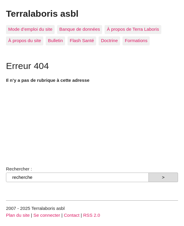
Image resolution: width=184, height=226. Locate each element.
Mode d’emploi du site (30, 29)
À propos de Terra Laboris (133, 29)
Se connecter (46, 215)
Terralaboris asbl (42, 13)
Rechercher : (19, 168)
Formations (136, 40)
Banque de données (79, 29)
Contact (71, 215)
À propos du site (24, 40)
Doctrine (109, 40)
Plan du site (18, 215)
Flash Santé (82, 40)
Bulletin (55, 40)
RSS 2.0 (91, 215)
